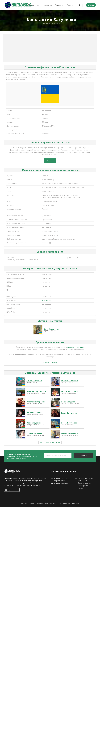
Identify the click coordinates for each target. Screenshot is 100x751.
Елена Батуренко (69, 413)
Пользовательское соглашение (69, 503)
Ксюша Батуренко (69, 433)
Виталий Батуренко (35, 402)
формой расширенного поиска (16, 458)
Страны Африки (84, 483)
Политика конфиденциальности (47, 503)
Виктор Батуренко (69, 381)
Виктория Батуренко (36, 391)
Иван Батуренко (33, 423)
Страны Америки (61, 483)
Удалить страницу (50, 362)
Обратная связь (11, 490)
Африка (70, 5)
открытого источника (75, 347)
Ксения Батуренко (34, 433)
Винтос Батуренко (69, 391)
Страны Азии (59, 481)
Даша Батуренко (69, 402)
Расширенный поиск (84, 487)
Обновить (50, 161)
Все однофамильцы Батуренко (50, 442)
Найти (84, 455)
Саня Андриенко (51, 329)
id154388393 (46, 300)
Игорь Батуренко (69, 423)
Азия (39, 5)
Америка (48, 5)
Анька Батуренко (34, 381)
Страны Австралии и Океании (85, 479)
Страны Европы (60, 478)
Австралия (59, 5)
